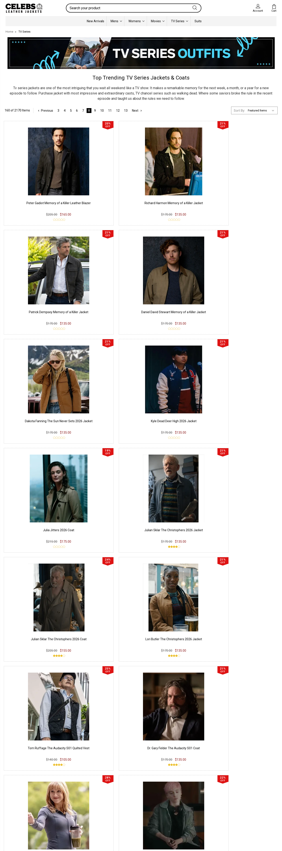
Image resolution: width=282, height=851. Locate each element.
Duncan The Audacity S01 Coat (245, 484)
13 (126, 110)
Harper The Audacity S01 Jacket (105, 484)
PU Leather (16, 793)
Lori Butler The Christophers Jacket (106, 581)
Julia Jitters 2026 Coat (176, 289)
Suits (198, 20)
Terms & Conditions (78, 812)
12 (119, 110)
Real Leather (18, 799)
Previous (45, 110)
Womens (136, 20)
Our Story (181, 793)
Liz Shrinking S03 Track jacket (245, 581)
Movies (158, 20)
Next (138, 110)
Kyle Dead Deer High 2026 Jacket (106, 289)
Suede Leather (19, 806)
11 (111, 110)
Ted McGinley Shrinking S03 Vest (176, 581)
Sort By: (239, 110)
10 (103, 110)
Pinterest (125, 812)
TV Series (179, 20)
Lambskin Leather (21, 819)
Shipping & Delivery (77, 806)
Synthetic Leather (21, 812)
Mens (116, 20)
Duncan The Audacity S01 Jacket (36, 581)
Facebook (126, 793)
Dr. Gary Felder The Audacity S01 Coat (246, 386)
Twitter (124, 806)
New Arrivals (95, 20)
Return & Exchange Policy (82, 799)
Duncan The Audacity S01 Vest (175, 484)
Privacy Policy (73, 793)
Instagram (126, 799)
